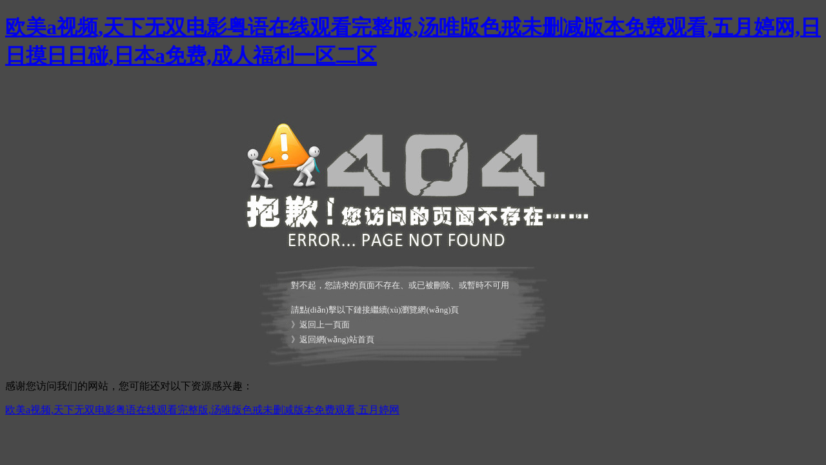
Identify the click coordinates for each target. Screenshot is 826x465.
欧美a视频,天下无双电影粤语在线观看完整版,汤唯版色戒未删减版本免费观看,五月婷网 (202, 409)
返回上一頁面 (324, 324)
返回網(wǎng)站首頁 (336, 339)
